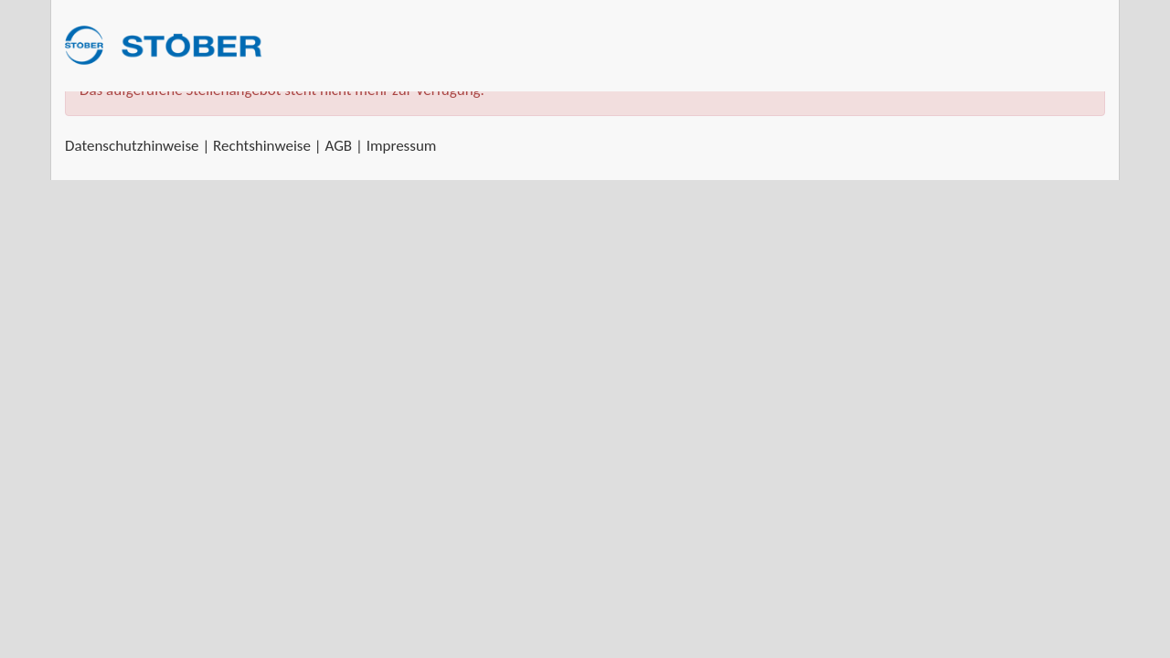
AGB (338, 145)
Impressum (402, 145)
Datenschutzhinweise (132, 145)
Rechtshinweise (262, 145)
